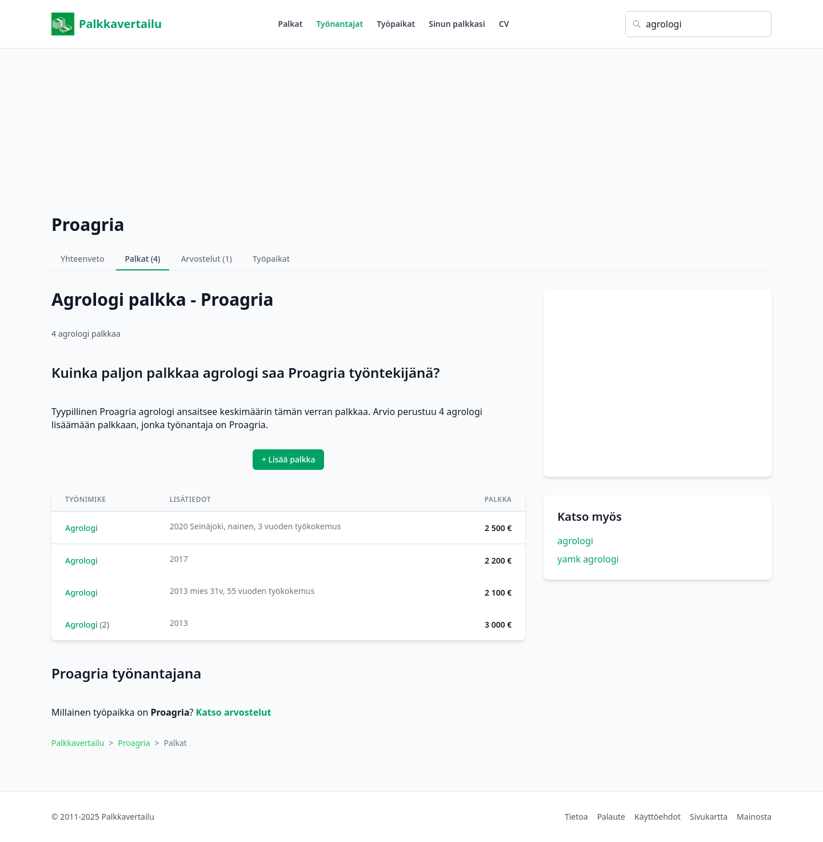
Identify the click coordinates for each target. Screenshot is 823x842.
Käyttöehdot (657, 816)
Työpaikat (396, 23)
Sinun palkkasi (457, 23)
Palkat (290, 23)
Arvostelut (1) (206, 258)
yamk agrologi (587, 559)
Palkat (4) (143, 258)
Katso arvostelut (233, 712)
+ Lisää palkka (288, 459)
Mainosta (754, 816)
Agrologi (81, 527)
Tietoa (576, 816)
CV (504, 23)
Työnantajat (339, 23)
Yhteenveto (83, 258)
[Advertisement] (411, 129)
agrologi (575, 540)
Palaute (611, 816)
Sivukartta (709, 816)
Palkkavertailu (106, 24)
